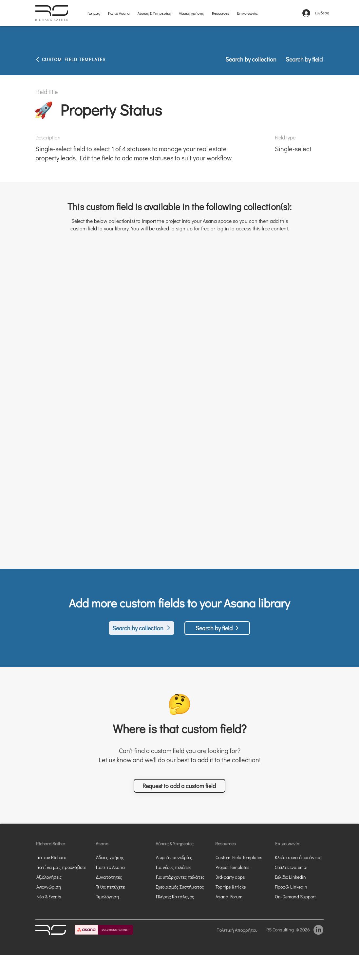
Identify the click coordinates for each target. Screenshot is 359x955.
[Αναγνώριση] (60, 887)
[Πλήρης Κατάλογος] (183, 896)
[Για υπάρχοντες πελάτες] (183, 877)
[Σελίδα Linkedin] (298, 877)
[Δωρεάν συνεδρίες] (183, 857)
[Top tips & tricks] (239, 887)
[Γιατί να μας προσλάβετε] (61, 867)
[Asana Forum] (239, 896)
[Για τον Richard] (55, 857)
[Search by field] (302, 59)
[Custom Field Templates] (242, 857)
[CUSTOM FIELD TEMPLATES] (84, 59)
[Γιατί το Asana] (114, 867)
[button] (179, 786)
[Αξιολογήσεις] (60, 877)
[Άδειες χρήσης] (119, 857)
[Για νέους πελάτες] (183, 867)
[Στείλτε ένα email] (298, 867)
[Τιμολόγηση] (114, 896)
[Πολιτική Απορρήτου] (239, 930)
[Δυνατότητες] (114, 877)
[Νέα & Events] (60, 896)
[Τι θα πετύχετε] (123, 887)
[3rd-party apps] (239, 877)
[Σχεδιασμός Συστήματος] (183, 887)
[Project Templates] (239, 867)
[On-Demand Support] (298, 896)
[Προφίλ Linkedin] (293, 887)
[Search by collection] (251, 59)
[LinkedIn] (318, 930)
